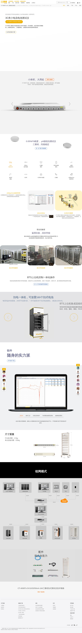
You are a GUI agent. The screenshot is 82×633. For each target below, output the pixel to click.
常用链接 (72, 603)
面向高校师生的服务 (39, 605)
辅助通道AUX (20, 617)
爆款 (9, 2)
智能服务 (54, 607)
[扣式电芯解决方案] (10, 32)
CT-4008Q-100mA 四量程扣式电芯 (35, 5)
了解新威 (2, 605)
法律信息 (12, 629)
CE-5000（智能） (21, 612)
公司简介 (33, 2)
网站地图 (71, 607)
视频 (80, 5)
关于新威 (3, 603)
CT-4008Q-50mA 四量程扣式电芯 (22, 5)
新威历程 (2, 607)
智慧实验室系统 (23, 1)
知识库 (54, 605)
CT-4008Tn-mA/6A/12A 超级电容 (47, 5)
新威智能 (22, 2)
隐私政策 (2, 629)
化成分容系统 (16, 1)
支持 (54, 603)
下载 (72, 5)
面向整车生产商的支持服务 (40, 610)
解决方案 (17, 2)
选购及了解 (20, 603)
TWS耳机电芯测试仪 (21, 607)
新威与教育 (72, 613)
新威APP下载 (72, 610)
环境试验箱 (20, 616)
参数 (68, 5)
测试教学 (71, 618)
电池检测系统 (10, 1)
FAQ (76, 5)
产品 (13, 2)
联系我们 (73, 2)
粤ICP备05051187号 (41, 628)
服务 (36, 603)
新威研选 (28, 2)
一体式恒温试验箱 (21, 614)
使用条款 (5, 629)
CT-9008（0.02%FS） (22, 610)
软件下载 (71, 605)
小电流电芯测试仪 (21, 605)
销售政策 (9, 629)
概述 (64, 5)
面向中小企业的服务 (39, 607)
